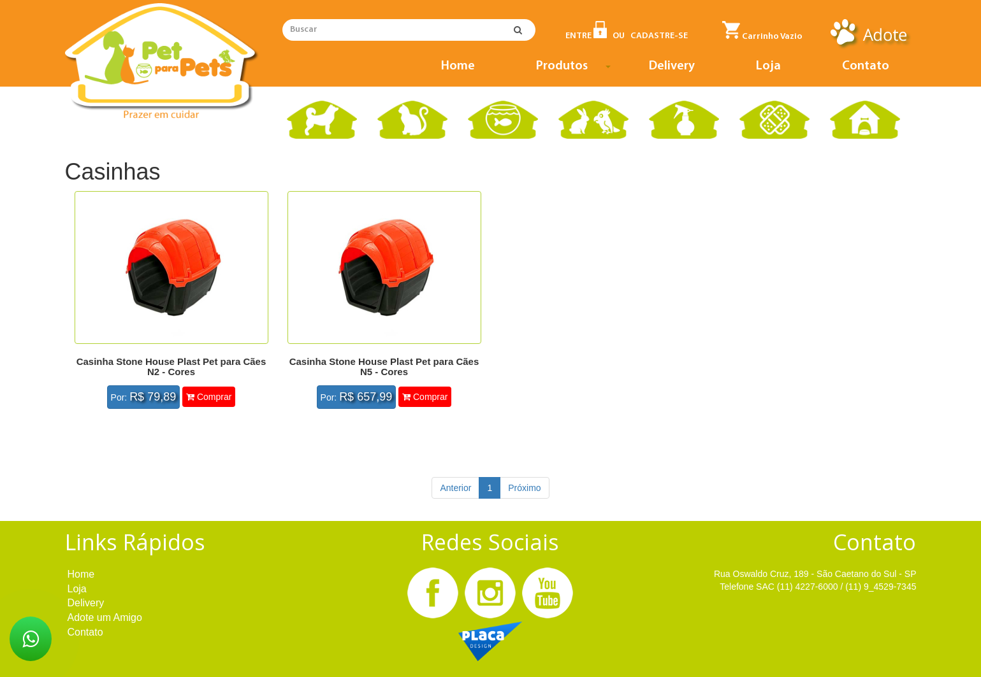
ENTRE (586, 36)
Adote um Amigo (105, 617)
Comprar (208, 397)
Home (458, 66)
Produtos (575, 69)
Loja (768, 66)
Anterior (455, 488)
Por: (144, 396)
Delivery (672, 66)
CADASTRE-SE (659, 36)
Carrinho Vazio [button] (762, 31)
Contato (865, 66)
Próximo (524, 488)
